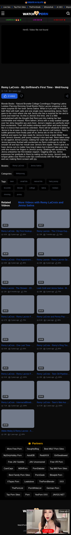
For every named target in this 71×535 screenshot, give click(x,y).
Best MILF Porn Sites (54, 449)
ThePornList (17, 488)
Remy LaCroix (18, 166)
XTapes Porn (13, 481)
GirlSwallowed (60, 455)
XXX (62, 481)
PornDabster (39, 468)
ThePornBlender (46, 481)
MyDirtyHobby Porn (13, 455)
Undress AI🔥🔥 (12, 20)
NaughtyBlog (33, 449)
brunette (7, 188)
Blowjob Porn (56, 475)
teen (12, 181)
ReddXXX (44, 455)
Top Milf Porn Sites (58, 468)
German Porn (53, 488)
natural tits (38, 181)
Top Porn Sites (20, 7)
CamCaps (8, 468)
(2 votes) (9, 96)
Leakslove (29, 481)
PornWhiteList (34, 488)
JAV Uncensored (37, 462)
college (32, 188)
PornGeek (40, 475)
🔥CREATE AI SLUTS (34, 2)
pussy (19, 194)
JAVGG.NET (59, 495)
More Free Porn (14, 449)
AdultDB (31, 455)
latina (44, 188)
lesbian (55, 188)
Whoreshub (48, 7)
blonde (20, 188)
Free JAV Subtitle (16, 462)
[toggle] (2, 13)
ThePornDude (35, 7)
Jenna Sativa (36, 166)
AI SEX (60, 7)
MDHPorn (22, 468)
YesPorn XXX (41, 495)
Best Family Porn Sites (19, 475)
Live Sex (6, 7)
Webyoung (20, 173)
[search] (68, 13)
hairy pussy (53, 181)
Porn (27, 495)
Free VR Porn (56, 462)
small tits (23, 181)
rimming (7, 194)
